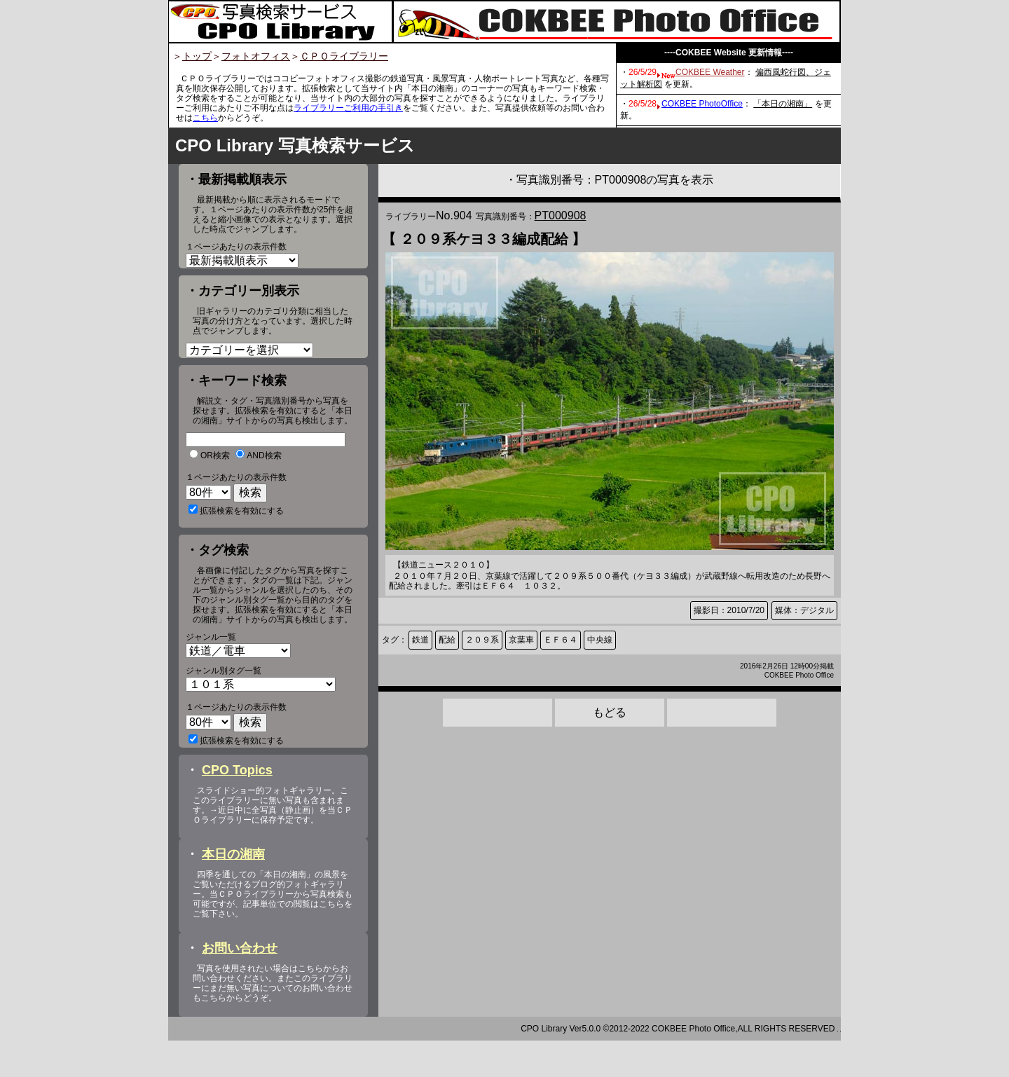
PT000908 (560, 215)
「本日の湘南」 (782, 104)
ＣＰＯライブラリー (344, 56)
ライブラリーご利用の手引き (348, 108)
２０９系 (482, 640)
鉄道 (420, 640)
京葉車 (521, 640)
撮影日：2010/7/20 (729, 610)
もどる (609, 712)
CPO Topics (237, 807)
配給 (447, 640)
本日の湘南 (233, 891)
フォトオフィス (255, 56)
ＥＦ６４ (560, 640)
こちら (205, 118)
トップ (197, 56)
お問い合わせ (239, 984)
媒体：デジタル (804, 610)
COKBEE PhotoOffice (702, 104)
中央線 (599, 640)
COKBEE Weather (709, 72)
